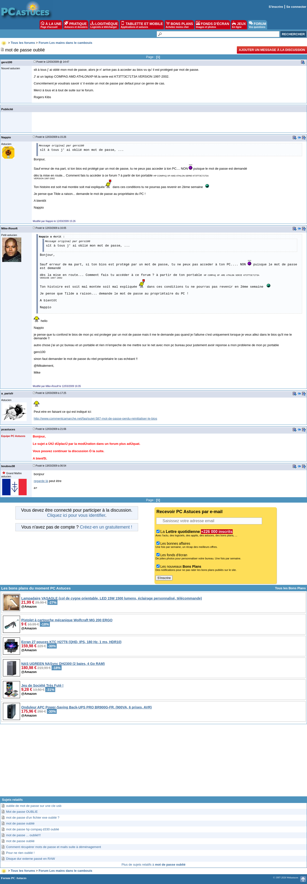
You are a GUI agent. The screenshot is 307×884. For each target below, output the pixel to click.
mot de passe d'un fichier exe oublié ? (32, 817)
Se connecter (296, 7)
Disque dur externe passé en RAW (30, 858)
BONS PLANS (179, 24)
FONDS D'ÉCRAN (212, 24)
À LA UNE (51, 24)
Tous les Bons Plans (290, 588)
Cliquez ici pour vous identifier (76, 515)
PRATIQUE (76, 24)
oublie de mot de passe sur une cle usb (33, 806)
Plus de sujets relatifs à (153, 864)
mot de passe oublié (20, 823)
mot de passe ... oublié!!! (23, 835)
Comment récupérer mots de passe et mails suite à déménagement (53, 847)
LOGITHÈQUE (104, 24)
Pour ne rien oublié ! (20, 853)
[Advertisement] (153, 762)
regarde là (41, 481)
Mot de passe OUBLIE (22, 811)
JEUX (239, 24)
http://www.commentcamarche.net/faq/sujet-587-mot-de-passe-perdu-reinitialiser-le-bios (95, 418)
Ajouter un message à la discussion (272, 50)
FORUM (257, 24)
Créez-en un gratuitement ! (106, 527)
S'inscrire (276, 7)
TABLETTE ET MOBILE (142, 24)
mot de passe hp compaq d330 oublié (32, 829)
